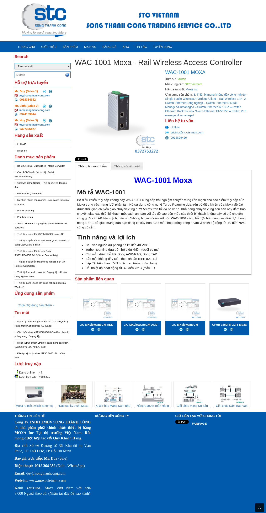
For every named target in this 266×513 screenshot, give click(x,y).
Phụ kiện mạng (25, 217)
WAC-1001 (133, 200)
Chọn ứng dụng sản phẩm (36, 305)
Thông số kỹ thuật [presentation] (127, 166)
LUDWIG (22, 144)
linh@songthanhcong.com (34, 110)
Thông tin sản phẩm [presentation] (92, 166)
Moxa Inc (22, 150)
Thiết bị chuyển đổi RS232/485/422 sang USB (40, 234)
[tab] (92, 166)
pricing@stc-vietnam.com (184, 132)
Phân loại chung (25, 210)
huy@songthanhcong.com (34, 124)
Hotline (172, 127)
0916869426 (176, 137)
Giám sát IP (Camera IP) (29, 193)
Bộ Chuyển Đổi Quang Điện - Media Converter (41, 166)
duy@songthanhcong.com (34, 95)
